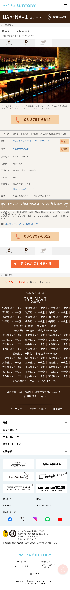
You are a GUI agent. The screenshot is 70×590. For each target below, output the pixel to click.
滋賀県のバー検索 (22, 353)
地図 (26, 45)
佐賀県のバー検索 (58, 371)
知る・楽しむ (10, 430)
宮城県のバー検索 (12, 312)
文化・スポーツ (11, 437)
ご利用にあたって (47, 562)
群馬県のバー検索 (12, 321)
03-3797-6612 (37, 119)
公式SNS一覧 (9, 512)
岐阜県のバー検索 (35, 339)
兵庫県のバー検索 (35, 349)
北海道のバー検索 (12, 308)
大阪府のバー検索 (58, 344)
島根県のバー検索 (35, 362)
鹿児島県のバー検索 (23, 381)
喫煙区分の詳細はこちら (23, 189)
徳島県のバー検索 (58, 362)
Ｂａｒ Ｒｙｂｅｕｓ (15, 31)
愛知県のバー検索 (35, 335)
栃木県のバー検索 (58, 317)
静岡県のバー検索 (58, 335)
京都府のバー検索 (12, 349)
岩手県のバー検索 (58, 308)
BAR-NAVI (9, 282)
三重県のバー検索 (12, 339)
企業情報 (7, 451)
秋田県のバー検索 (35, 312)
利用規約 (58, 409)
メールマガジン (43, 505)
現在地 (59, 17)
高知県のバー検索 (58, 367)
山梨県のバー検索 (35, 321)
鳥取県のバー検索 (12, 362)
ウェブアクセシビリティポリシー (47, 566)
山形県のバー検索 (58, 312)
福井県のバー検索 (35, 344)
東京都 (22, 282)
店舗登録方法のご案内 (19, 391)
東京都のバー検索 (46, 326)
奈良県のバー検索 (58, 349)
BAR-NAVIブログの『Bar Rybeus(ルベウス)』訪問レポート (31, 205)
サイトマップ (14, 409)
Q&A (38, 499)
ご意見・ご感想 (37, 409)
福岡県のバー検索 (12, 371)
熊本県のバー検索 (35, 376)
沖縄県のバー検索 (47, 381)
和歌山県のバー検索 (46, 353)
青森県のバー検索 (35, 308)
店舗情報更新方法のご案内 (48, 391)
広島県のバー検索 (12, 358)
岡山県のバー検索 (35, 358)
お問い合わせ (9, 499)
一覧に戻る (8, 25)
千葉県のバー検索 (47, 330)
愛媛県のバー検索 (35, 367)
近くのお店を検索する (36, 263)
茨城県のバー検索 (35, 317)
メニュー (8, 45)
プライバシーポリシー (23, 566)
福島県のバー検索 (12, 317)
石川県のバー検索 (12, 344)
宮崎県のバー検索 (58, 376)
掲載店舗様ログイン (35, 396)
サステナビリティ (12, 444)
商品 (5, 422)
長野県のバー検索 (58, 321)
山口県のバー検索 (58, 358)
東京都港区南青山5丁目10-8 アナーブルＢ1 (32, 141)
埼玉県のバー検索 (12, 335)
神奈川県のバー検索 (23, 330)
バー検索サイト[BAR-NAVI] (22, 16)
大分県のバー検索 (12, 376)
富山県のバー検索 (58, 339)
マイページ (8, 505)
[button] (67, 74)
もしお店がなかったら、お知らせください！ (24, 224)
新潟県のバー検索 (23, 326)
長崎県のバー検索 (35, 371)
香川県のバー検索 (12, 367)
